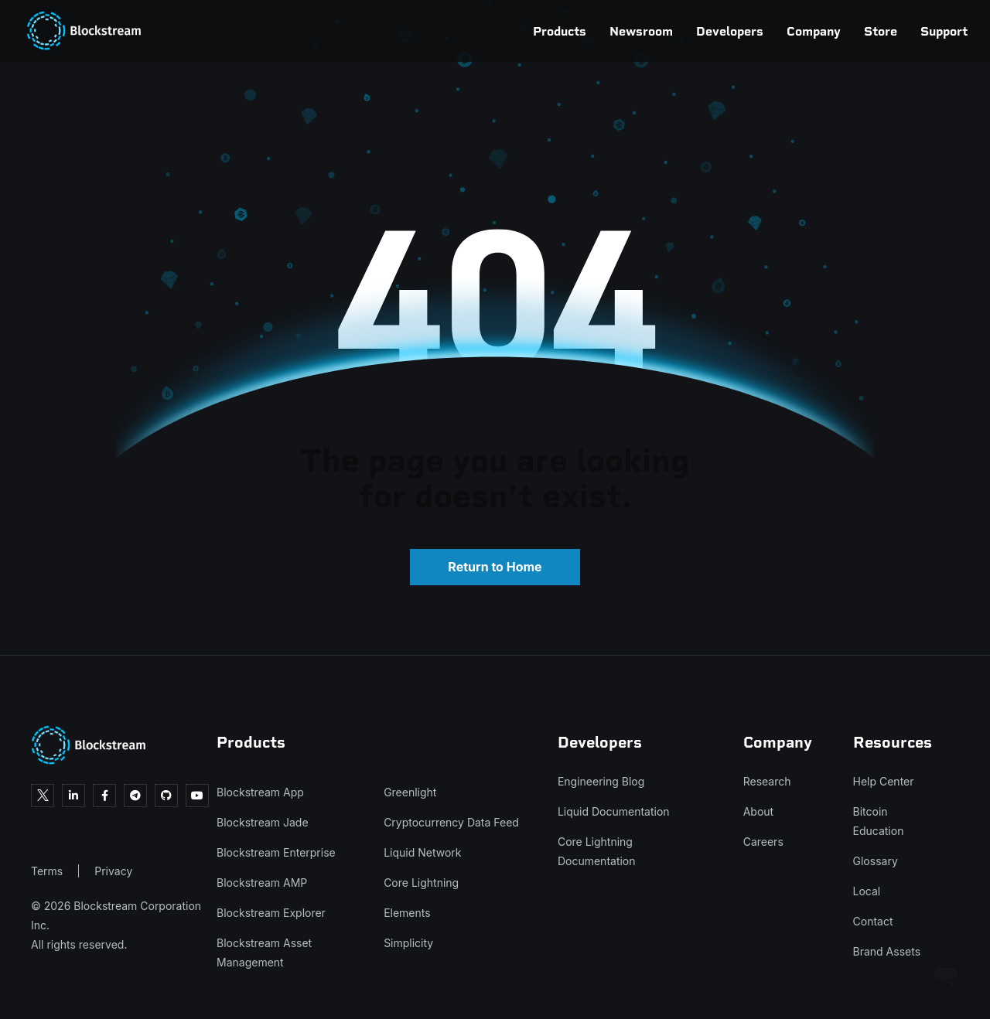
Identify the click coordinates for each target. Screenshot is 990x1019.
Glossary (875, 860)
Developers (663, 31)
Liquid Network (422, 852)
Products (493, 31)
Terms (47, 871)
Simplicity (408, 942)
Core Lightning (421, 882)
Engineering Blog (601, 781)
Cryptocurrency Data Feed (451, 822)
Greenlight (410, 792)
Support (877, 31)
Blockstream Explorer (271, 912)
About (758, 811)
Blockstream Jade (263, 822)
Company (747, 31)
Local (867, 891)
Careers (763, 841)
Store (814, 31)
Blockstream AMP (262, 882)
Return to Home (494, 566)
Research (767, 781)
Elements (407, 912)
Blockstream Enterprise (276, 852)
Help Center (883, 781)
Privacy (113, 871)
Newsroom (574, 31)
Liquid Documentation (614, 811)
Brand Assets (887, 951)
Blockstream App (260, 792)
